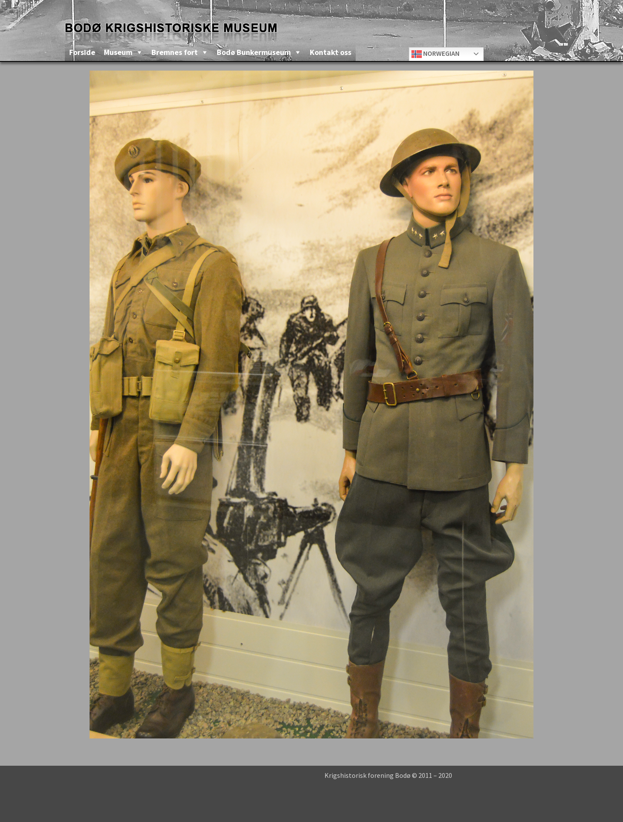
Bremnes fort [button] (174, 52)
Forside (82, 52)
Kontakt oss (330, 52)
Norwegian (435, 54)
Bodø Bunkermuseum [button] (254, 52)
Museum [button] (118, 52)
